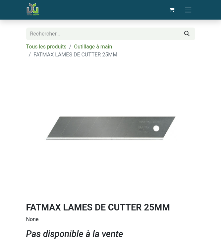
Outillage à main (93, 46)
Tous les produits (46, 46)
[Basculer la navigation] (188, 10)
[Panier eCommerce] (172, 9)
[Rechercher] (187, 34)
